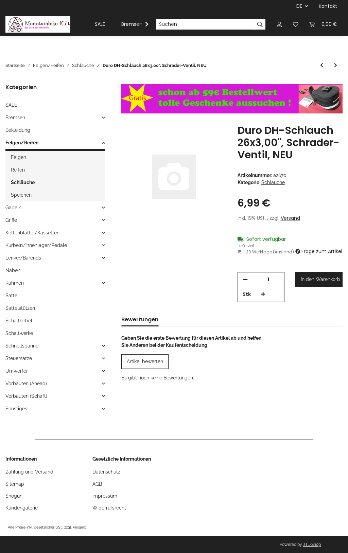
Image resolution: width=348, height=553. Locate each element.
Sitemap (14, 484)
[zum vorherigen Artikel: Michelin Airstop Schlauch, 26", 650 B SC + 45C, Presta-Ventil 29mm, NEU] (322, 65)
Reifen (18, 170)
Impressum (104, 496)
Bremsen (15, 117)
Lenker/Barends (23, 258)
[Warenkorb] (323, 24)
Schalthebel (18, 320)
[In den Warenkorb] (319, 279)
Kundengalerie (21, 508)
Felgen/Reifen (21, 142)
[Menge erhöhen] (263, 294)
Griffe (11, 220)
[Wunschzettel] (296, 24)
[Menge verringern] (245, 279)
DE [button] (299, 6)
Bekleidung (17, 130)
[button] (279, 24)
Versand (290, 218)
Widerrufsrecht (109, 508)
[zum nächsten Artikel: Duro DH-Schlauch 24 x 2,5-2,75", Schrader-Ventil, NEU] (336, 65)
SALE (11, 105)
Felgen (18, 157)
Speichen (21, 195)
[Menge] (268, 279)
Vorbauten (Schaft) (26, 396)
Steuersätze (18, 358)
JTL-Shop (312, 544)
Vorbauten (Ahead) (26, 383)
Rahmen (14, 283)
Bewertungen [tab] (139, 319)
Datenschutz (106, 472)
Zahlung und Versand (29, 472)
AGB (97, 484)
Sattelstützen (20, 308)
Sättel (12, 295)
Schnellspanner (22, 346)
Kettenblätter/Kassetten (32, 232)
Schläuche (273, 182)
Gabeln (13, 207)
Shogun (13, 496)
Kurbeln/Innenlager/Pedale (36, 245)
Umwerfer (16, 371)
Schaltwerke (19, 333)
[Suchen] (205, 24)
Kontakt (328, 6)
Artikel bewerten (145, 361)
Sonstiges (16, 408)
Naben (12, 270)
